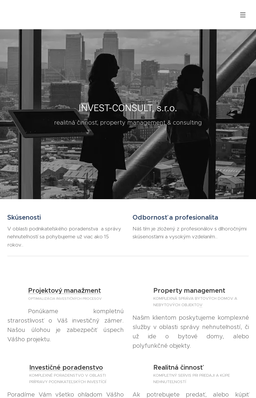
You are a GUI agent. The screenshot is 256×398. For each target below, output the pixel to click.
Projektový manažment (64, 290)
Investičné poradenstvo (66, 367)
